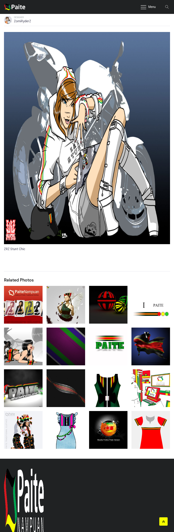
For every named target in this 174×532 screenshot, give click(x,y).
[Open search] (167, 7)
